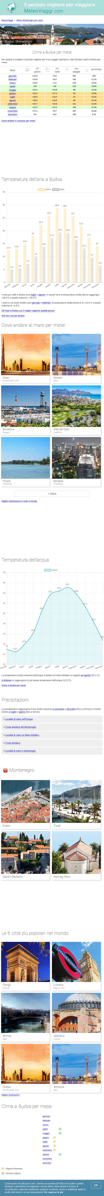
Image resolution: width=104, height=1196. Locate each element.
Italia (5, 1039)
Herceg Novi (61, 877)
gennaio (13, 76)
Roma (7, 1036)
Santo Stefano (12, 877)
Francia (6, 988)
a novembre (58, 709)
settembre (13, 104)
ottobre (12, 107)
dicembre (12, 114)
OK (96, 1185)
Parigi (6, 985)
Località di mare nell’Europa (19, 719)
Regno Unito (59, 988)
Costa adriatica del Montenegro (20, 727)
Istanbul (58, 1036)
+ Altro (52, 493)
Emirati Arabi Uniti (11, 1090)
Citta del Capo (61, 429)
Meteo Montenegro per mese (29, 20)
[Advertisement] (52, 146)
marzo (12, 83)
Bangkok (58, 481)
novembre (13, 111)
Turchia (56, 1039)
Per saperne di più (53, 1192)
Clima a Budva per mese (14, 685)
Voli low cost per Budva (13, 315)
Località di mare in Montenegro (20, 751)
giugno (12, 93)
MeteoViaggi (7, 20)
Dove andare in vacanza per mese (18, 120)
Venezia (57, 377)
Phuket (6, 481)
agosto (12, 100)
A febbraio (7, 680)
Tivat (56, 826)
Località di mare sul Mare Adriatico (22, 735)
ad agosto (86, 675)
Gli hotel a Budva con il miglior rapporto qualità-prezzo (28, 310)
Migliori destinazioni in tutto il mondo (19, 501)
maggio (12, 90)
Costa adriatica (12, 743)
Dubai (6, 377)
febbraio (13, 79)
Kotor (6, 826)
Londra (58, 985)
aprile (12, 86)
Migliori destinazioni (10, 1095)
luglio (12, 97)
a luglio (12, 712)
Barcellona (9, 429)
